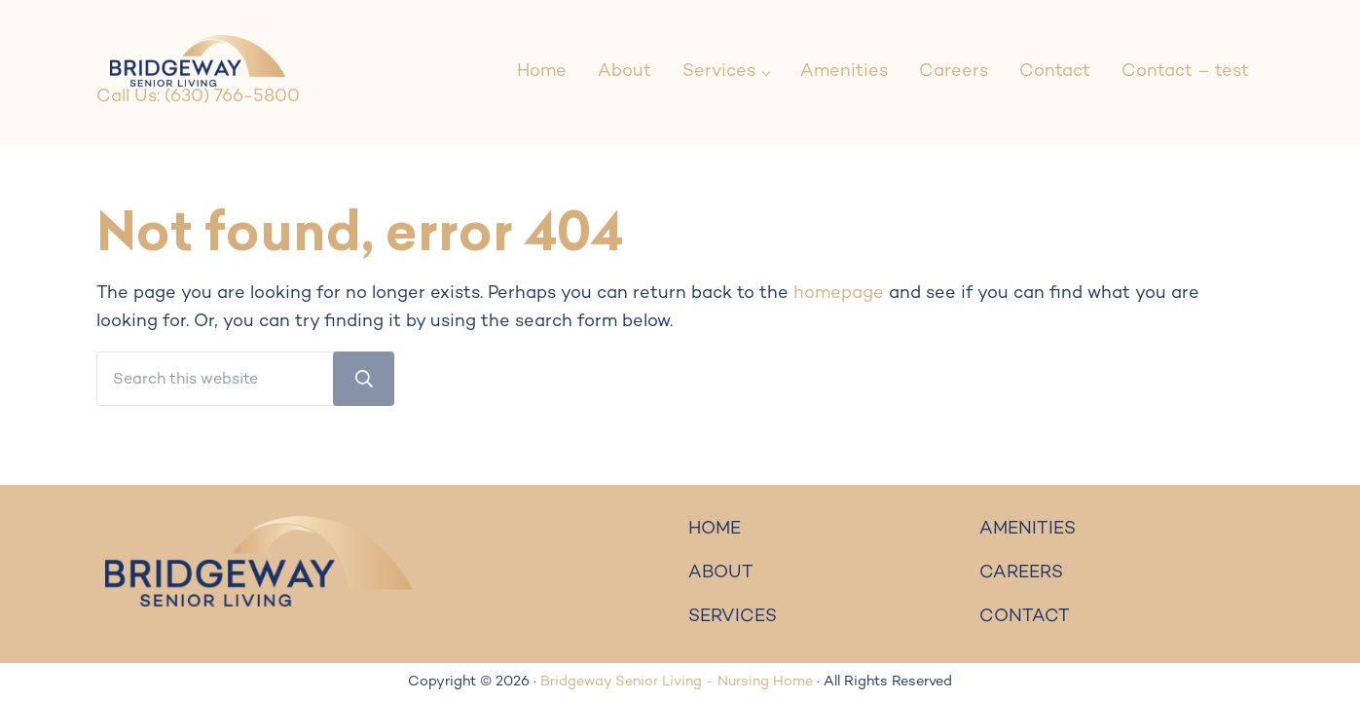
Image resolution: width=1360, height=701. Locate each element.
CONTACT (1024, 617)
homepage (838, 293)
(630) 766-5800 (232, 97)
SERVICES (732, 617)
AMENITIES (1027, 529)
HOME (714, 529)
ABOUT (721, 573)
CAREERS (1021, 573)
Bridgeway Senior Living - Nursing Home (676, 682)
